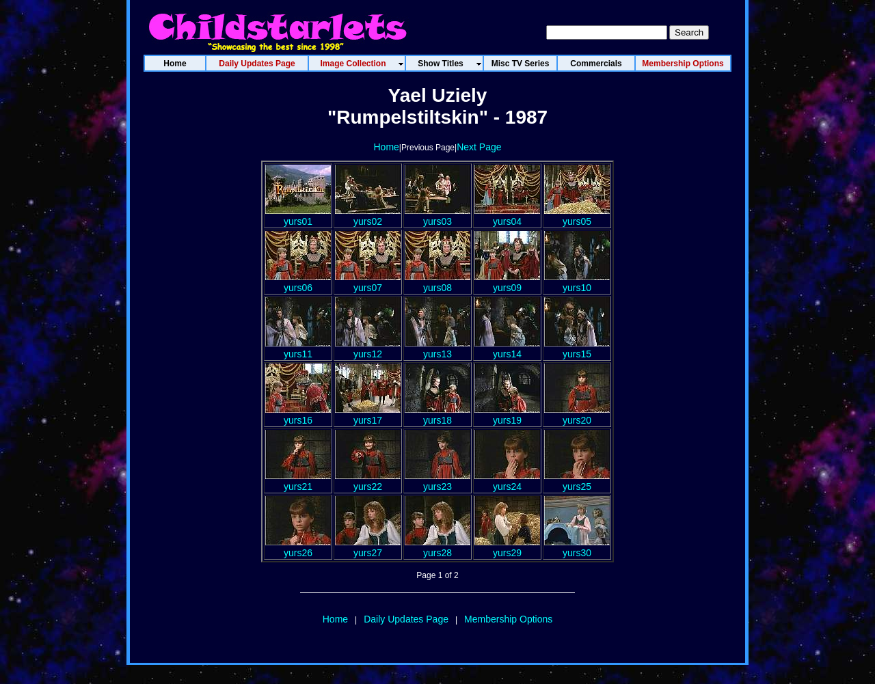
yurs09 (507, 282)
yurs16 (298, 415)
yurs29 (507, 547)
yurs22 (368, 481)
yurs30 (577, 547)
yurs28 (437, 547)
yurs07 (368, 282)
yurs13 (437, 348)
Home (386, 146)
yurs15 (577, 348)
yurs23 (437, 481)
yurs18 (437, 415)
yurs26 (298, 547)
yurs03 (437, 216)
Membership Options (508, 619)
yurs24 (507, 481)
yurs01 (298, 216)
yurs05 (577, 216)
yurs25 (577, 481)
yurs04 (507, 216)
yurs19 (507, 415)
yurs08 (437, 282)
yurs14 (507, 348)
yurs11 (298, 348)
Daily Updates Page (406, 619)
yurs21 (298, 481)
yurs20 (577, 415)
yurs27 (368, 547)
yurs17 (368, 415)
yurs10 (577, 282)
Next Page (479, 146)
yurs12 (368, 348)
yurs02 (368, 216)
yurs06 (298, 282)
